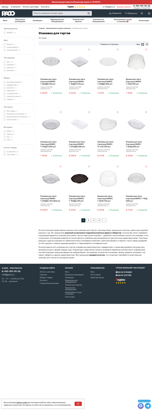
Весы (5, 20)
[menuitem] (5, 20)
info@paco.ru (110, 7)
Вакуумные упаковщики (20, 20)
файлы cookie (22, 403)
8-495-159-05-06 (141, 6)
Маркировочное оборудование (57, 20)
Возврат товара (46, 384)
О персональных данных (49, 389)
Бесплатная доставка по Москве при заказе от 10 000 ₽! (76, 2)
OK (78, 404)
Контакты (45, 7)
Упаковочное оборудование (98, 20)
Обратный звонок (97, 384)
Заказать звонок (124, 7)
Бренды (5, 7)
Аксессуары (144, 20)
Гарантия (43, 381)
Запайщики (37, 20)
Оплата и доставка (31, 7)
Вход (92, 378)
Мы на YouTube (123, 381)
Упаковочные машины (78, 20)
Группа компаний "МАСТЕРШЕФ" (130, 374)
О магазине (15, 7)
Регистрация (95, 381)
